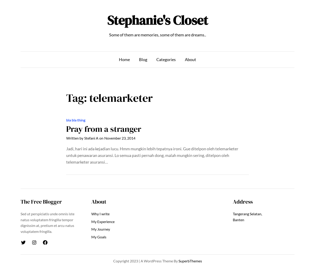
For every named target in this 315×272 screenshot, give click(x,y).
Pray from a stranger (103, 129)
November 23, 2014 (119, 138)
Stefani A (91, 138)
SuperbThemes (190, 261)
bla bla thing (75, 120)
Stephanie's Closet (157, 20)
